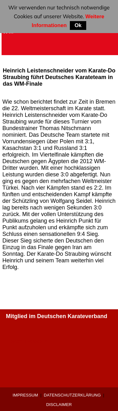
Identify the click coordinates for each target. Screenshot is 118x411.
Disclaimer (59, 404)
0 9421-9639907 (26, 342)
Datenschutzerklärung (72, 395)
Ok (78, 25)
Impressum (25, 395)
